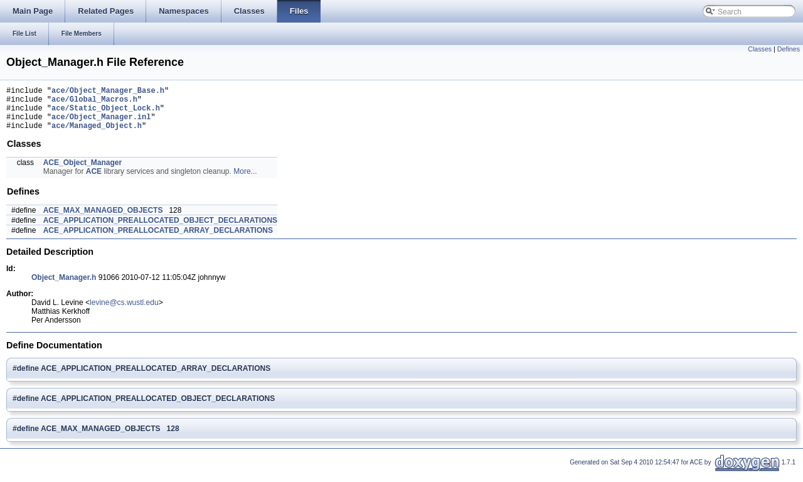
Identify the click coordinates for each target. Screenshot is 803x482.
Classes (760, 49)
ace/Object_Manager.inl (101, 124)
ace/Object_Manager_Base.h (107, 92)
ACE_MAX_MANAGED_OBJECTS (103, 219)
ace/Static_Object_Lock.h (105, 113)
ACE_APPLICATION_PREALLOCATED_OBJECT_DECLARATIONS (160, 229)
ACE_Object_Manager (82, 172)
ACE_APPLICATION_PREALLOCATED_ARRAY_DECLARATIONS (158, 239)
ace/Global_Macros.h (94, 102)
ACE (94, 180)
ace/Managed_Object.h (96, 134)
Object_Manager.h (63, 286)
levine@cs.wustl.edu (124, 312)
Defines (788, 49)
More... (245, 180)
